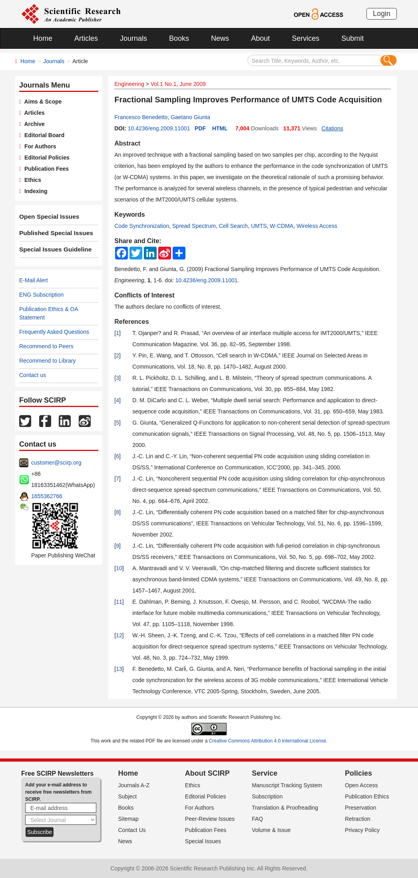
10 (119, 568)
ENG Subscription (41, 294)
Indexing (34, 191)
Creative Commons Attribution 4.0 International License (267, 741)
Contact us (32, 375)
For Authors (38, 146)
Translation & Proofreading (285, 807)
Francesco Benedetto (140, 117)
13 (119, 669)
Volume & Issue (271, 830)
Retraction (357, 819)
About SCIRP (207, 773)
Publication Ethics (367, 796)
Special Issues (203, 841)
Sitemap (128, 819)
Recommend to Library (47, 360)
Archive (33, 124)
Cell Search (233, 226)
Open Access (361, 785)
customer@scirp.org (56, 462)
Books (179, 38)
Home (42, 38)
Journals (133, 38)
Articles (86, 38)
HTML (220, 128)
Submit (352, 38)
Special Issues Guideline (52, 249)
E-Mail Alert (33, 280)
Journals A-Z (134, 785)
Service (264, 773)
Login (381, 14)
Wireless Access (317, 226)
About (260, 38)
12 (119, 635)
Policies (358, 773)
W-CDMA (281, 226)
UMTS (259, 226)
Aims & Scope (41, 101)
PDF (200, 128)
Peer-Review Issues (210, 819)
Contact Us (132, 830)
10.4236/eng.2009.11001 (159, 128)
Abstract (127, 143)
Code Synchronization (141, 226)
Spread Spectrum (194, 226)
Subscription (267, 796)
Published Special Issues (52, 233)
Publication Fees (45, 169)
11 (119, 602)
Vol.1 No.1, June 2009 (178, 84)
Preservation (360, 807)
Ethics (31, 180)
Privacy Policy (362, 830)
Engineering (129, 84)
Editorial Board (42, 135)
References (131, 321)
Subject (127, 796)
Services (305, 38)
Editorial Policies (45, 157)
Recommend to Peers (46, 346)
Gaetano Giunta (190, 117)
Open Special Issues (46, 217)
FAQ (257, 819)
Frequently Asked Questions (54, 332)
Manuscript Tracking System (287, 785)
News (220, 38)
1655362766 (46, 496)
